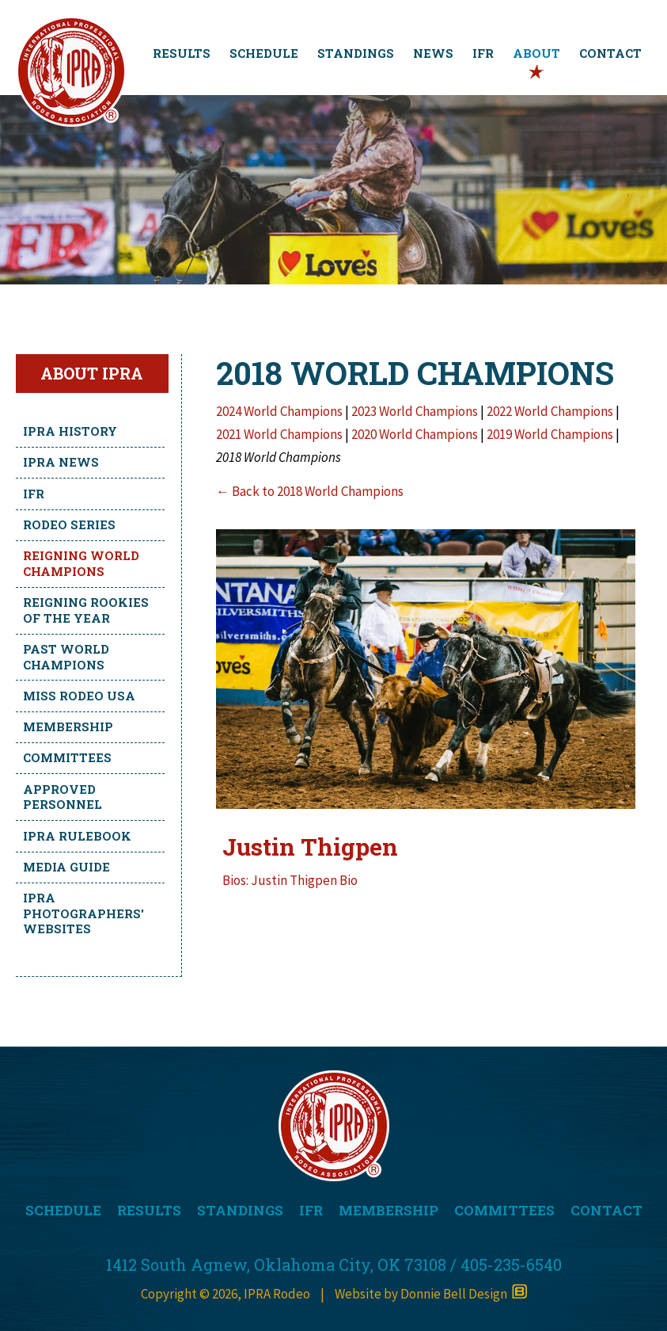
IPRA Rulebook (77, 836)
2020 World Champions (415, 434)
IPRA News (61, 462)
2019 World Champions (551, 434)
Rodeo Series (69, 524)
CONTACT (610, 53)
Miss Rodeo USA (79, 696)
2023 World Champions (414, 411)
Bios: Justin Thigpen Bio (290, 880)
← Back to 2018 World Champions (310, 491)
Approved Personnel (62, 797)
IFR (483, 53)
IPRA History (70, 431)
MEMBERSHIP (388, 1210)
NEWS (433, 53)
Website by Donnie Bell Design (431, 1293)
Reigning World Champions (81, 563)
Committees (67, 757)
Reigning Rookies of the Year (86, 610)
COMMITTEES (504, 1210)
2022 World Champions (550, 411)
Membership (68, 726)
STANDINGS (355, 53)
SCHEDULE (263, 53)
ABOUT (536, 53)
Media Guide (66, 867)
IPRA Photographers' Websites (83, 913)
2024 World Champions (279, 411)
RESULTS (181, 53)
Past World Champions (66, 657)
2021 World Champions (279, 434)
